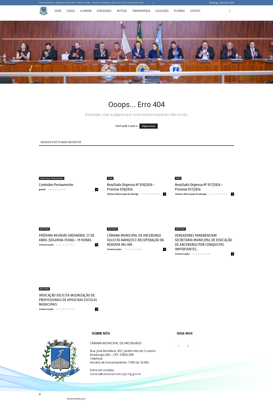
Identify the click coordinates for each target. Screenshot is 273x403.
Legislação (162, 10)
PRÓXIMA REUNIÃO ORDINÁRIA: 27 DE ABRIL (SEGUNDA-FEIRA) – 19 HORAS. (66, 237)
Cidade (71, 10)
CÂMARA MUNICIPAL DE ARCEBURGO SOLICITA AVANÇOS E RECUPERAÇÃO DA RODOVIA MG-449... (135, 240)
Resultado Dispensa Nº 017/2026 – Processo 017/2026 (199, 186)
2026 (110, 178)
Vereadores (104, 10)
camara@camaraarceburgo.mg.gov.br (115, 374)
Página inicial (148, 126)
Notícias (122, 10)
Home (57, 10)
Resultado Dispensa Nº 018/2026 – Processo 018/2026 (131, 186)
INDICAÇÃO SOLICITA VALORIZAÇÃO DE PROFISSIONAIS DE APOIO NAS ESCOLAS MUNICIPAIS (68, 299)
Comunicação (46, 244)
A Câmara (86, 10)
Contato (195, 10)
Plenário (179, 10)
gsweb (42, 189)
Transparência (141, 10)
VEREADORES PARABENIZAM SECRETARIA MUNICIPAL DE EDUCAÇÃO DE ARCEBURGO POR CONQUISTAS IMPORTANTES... (203, 242)
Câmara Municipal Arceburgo (123, 194)
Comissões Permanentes (51, 178)
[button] (229, 10)
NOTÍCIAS (44, 229)
